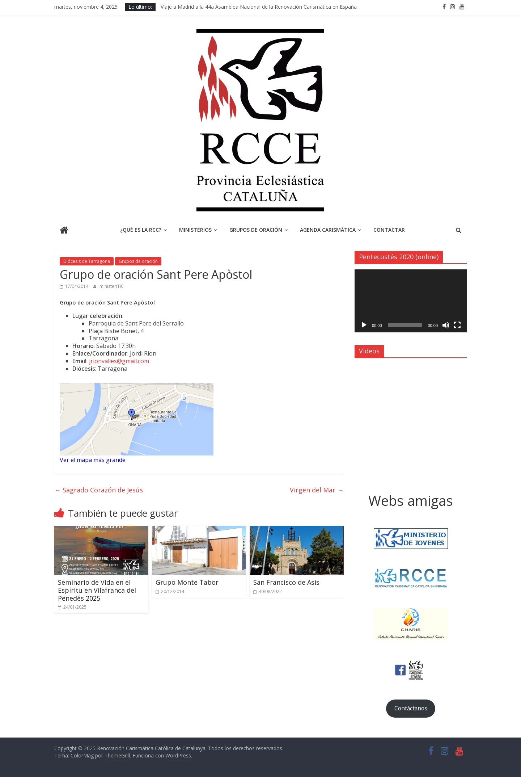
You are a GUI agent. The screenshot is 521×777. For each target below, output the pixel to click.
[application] (411, 300)
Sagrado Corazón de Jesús (98, 490)
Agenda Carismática (328, 229)
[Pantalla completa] (457, 325)
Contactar (389, 229)
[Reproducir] (364, 325)
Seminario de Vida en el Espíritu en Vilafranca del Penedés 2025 (97, 590)
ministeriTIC (111, 286)
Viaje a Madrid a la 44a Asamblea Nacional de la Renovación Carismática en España (259, 6)
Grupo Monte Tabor (187, 582)
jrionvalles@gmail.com (119, 361)
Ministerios (195, 229)
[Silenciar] (445, 325)
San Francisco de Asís (286, 582)
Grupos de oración (138, 261)
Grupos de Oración (255, 229)
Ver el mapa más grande (93, 460)
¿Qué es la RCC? (140, 229)
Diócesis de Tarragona (86, 261)
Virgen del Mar (317, 490)
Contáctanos (410, 708)
